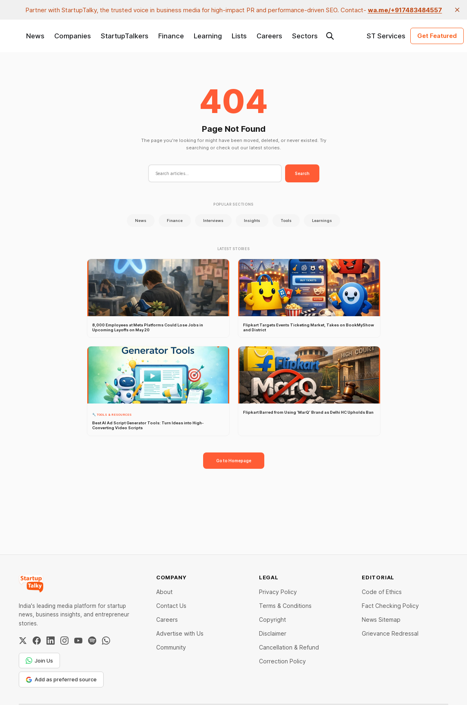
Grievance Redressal (390, 633)
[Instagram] (64, 640)
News (35, 36)
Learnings (322, 220)
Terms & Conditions (285, 605)
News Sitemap (381, 619)
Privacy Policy (278, 591)
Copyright (272, 619)
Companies (72, 36)
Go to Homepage (233, 460)
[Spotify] (92, 640)
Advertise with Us (180, 633)
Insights (252, 220)
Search (302, 173)
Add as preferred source (61, 679)
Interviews (213, 220)
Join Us (39, 660)
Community (171, 647)
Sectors (305, 36)
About (164, 591)
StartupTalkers (124, 36)
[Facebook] (37, 640)
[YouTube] (78, 640)
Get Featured (437, 36)
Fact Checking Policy (390, 605)
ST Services (386, 36)
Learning (208, 36)
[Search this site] (330, 36)
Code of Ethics (382, 591)
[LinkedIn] (50, 640)
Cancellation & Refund (289, 647)
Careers (269, 36)
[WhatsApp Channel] (106, 640)
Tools (286, 220)
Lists (239, 36)
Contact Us (171, 605)
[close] (457, 9)
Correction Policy (282, 661)
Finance (171, 36)
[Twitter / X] (23, 640)
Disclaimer (272, 633)
